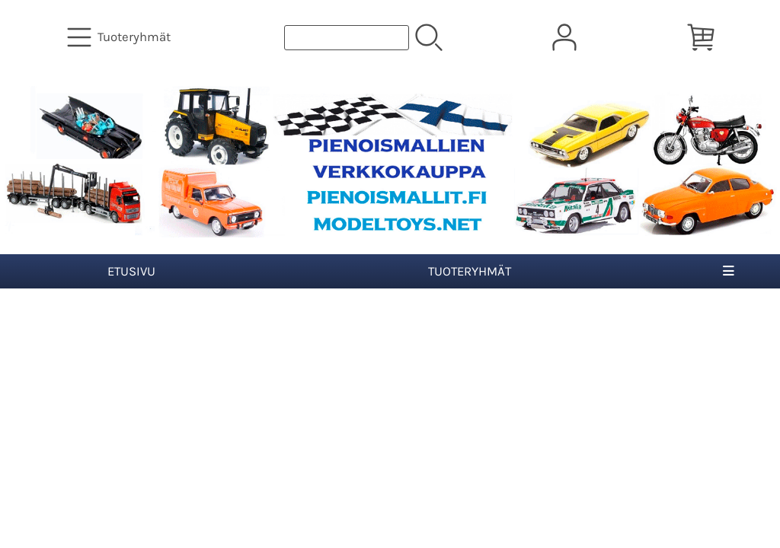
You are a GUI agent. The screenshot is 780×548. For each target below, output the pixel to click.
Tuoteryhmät (469, 271)
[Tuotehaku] (346, 37)
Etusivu (131, 271)
